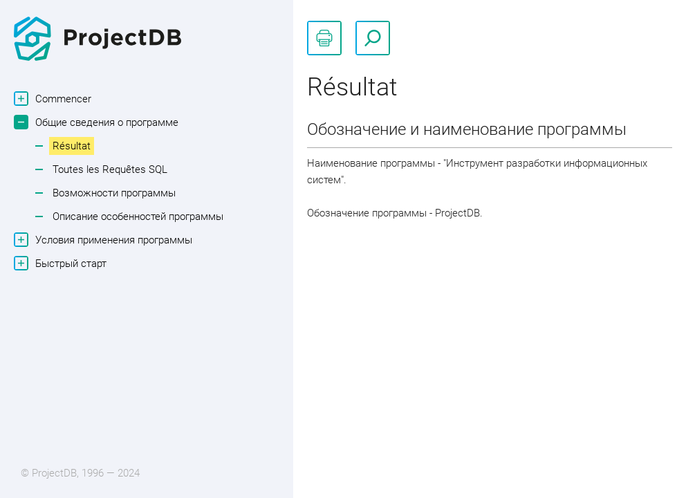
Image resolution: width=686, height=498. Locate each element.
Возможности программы (114, 193)
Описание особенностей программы (138, 216)
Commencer (61, 98)
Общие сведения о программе (105, 122)
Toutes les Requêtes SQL (110, 169)
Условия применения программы (112, 239)
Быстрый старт (69, 263)
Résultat (72, 146)
